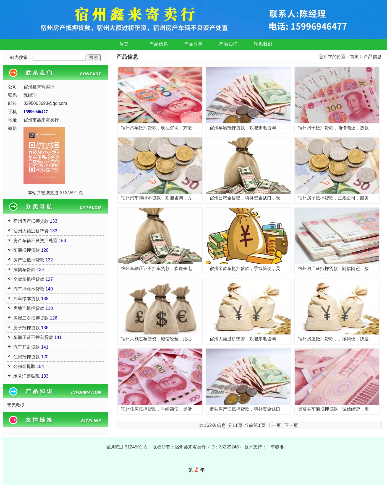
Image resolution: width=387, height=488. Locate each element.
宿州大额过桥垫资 (31, 231)
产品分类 (193, 44)
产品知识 (228, 44)
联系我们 (263, 44)
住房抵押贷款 (26, 356)
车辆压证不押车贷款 (33, 337)
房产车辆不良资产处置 (35, 240)
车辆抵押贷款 (26, 250)
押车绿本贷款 (26, 298)
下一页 (291, 425)
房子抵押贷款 (26, 327)
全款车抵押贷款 (28, 279)
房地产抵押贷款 (28, 308)
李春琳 (277, 447)
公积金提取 (24, 366)
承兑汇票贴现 (26, 376)
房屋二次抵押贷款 (31, 318)
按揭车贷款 (24, 269)
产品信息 (158, 44)
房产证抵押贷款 (28, 260)
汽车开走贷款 (26, 347)
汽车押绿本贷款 (28, 289)
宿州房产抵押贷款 (31, 221)
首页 (124, 44)
